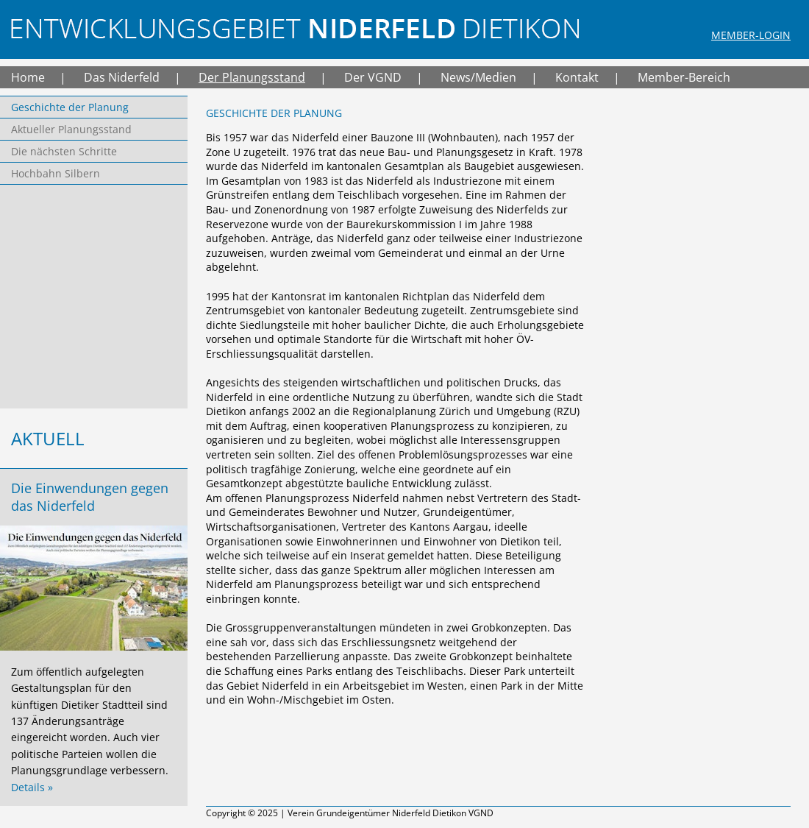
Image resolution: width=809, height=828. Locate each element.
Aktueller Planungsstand (71, 129)
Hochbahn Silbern (55, 173)
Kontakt (577, 77)
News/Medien (478, 77)
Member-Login (751, 35)
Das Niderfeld (122, 77)
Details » (32, 787)
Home (28, 77)
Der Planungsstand (252, 77)
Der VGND (373, 77)
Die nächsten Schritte (64, 151)
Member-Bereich (684, 77)
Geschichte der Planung (70, 107)
